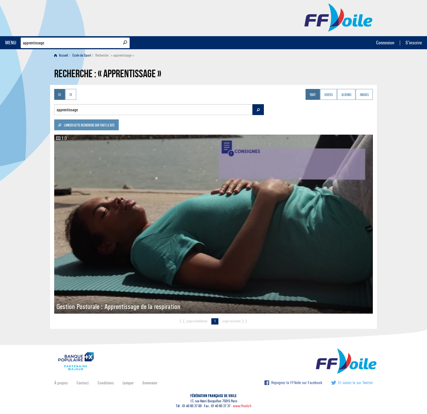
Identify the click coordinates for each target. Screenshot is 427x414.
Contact (83, 382)
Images (364, 95)
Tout (313, 95)
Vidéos (328, 95)
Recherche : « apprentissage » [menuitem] (114, 55)
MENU (10, 42)
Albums (346, 95)
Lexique (128, 382)
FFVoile (338, 17)
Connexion (385, 42)
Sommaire (149, 382)
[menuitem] (62, 55)
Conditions (105, 382)
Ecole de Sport (81, 55)
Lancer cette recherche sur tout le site (86, 126)
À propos (61, 382)
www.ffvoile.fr (242, 406)
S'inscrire (413, 42)
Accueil (61, 55)
